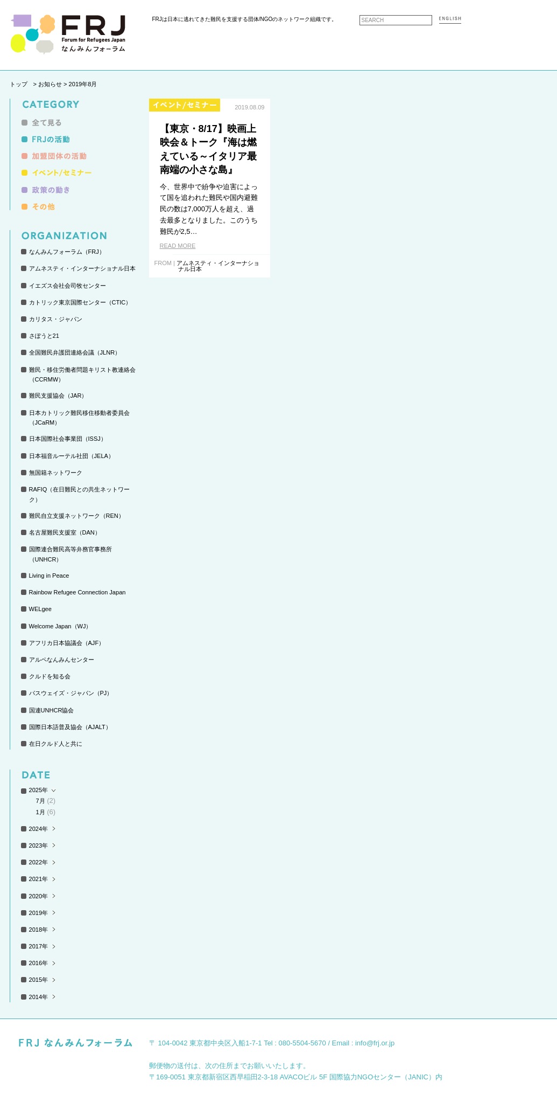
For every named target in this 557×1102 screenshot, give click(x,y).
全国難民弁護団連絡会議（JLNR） (75, 352)
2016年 (38, 963)
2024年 (38, 829)
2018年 (38, 929)
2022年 (38, 862)
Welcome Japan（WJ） (60, 626)
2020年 (38, 896)
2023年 (38, 845)
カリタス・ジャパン (55, 319)
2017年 (38, 946)
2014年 (38, 997)
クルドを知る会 (49, 676)
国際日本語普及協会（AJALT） (70, 727)
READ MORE (178, 245)
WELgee (40, 609)
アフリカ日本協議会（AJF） (67, 643)
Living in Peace (49, 575)
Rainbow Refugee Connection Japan (77, 592)
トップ (18, 84)
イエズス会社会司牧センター (67, 285)
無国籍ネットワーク (55, 472)
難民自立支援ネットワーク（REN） (76, 515)
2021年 (38, 879)
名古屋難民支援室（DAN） (65, 532)
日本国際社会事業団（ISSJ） (68, 438)
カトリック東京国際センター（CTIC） (80, 302)
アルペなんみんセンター (61, 659)
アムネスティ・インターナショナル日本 (82, 268)
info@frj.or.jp (374, 1043)
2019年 (38, 913)
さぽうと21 (44, 335)
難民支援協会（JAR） (58, 395)
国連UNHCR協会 (51, 710)
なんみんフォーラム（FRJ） (67, 251)
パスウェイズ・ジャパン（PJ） (71, 693)
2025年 (38, 790)
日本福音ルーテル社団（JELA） (71, 456)
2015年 (38, 979)
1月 (40, 812)
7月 (40, 801)
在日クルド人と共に (55, 743)
